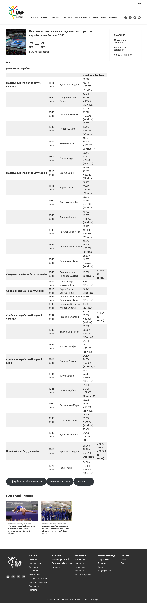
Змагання (55, 18)
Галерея (112, 18)
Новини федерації (60, 559)
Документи (34, 567)
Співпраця (34, 586)
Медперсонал (104, 571)
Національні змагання (120, 48)
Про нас (33, 18)
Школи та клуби (99, 18)
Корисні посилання (38, 582)
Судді (100, 567)
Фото (123, 559)
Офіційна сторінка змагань (26, 481)
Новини (44, 18)
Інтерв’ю (56, 567)
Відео (123, 563)
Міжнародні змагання (120, 41)
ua (139, 3)
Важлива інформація (62, 563)
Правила (67, 18)
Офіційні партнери (38, 578)
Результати (83, 481)
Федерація (34, 559)
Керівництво (35, 563)
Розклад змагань (60, 481)
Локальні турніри (123, 54)
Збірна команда (81, 18)
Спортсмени (103, 559)
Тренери (102, 563)
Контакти (33, 590)
